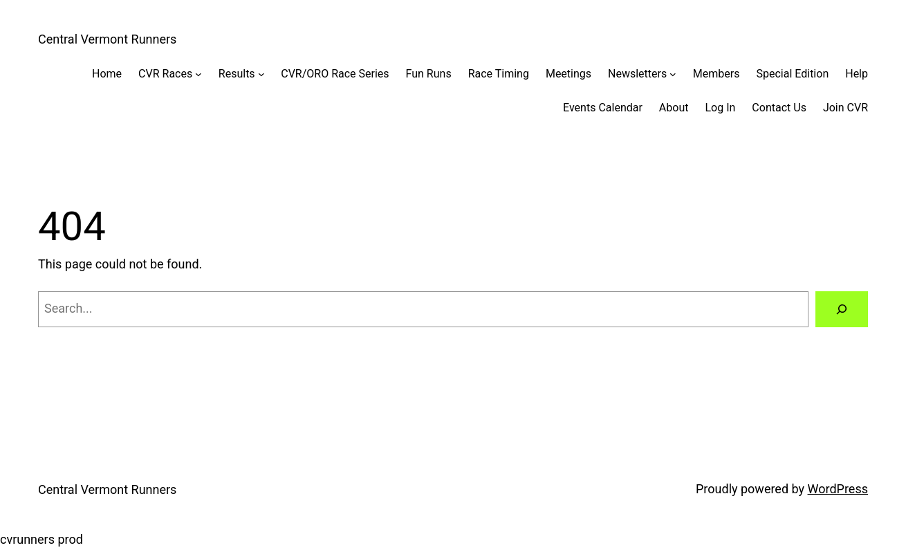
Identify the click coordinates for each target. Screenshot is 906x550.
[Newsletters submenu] (672, 74)
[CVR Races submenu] (198, 74)
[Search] (841, 309)
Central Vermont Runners (107, 39)
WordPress (838, 489)
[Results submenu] (261, 74)
